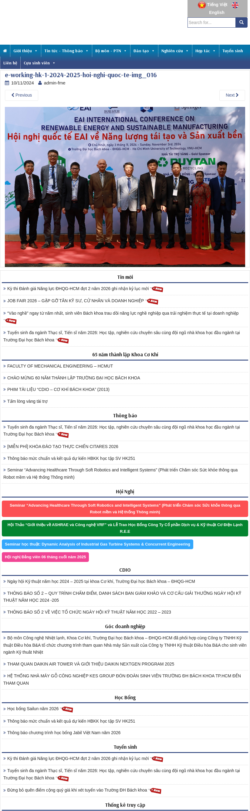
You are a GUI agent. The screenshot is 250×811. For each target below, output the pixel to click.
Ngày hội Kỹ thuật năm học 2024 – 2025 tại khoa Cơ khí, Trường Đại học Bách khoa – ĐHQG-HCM (99, 581)
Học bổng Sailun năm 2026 (38, 709)
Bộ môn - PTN (111, 50)
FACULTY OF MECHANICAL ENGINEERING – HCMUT (58, 366)
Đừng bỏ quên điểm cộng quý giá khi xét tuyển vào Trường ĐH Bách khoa (82, 790)
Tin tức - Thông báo (66, 50)
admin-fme (55, 82)
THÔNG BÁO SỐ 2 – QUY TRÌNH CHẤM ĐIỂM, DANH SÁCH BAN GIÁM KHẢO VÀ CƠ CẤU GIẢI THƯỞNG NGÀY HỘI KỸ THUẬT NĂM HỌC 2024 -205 (122, 597)
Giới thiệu (25, 50)
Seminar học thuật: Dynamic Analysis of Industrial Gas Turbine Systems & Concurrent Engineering (97, 544)
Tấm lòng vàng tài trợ (25, 401)
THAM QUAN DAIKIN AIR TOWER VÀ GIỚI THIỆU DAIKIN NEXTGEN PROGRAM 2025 (88, 664)
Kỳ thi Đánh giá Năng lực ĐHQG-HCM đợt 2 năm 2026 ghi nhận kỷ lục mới (83, 289)
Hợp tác (205, 50)
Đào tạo (144, 50)
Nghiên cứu (175, 50)
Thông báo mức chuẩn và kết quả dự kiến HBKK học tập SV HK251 (69, 458)
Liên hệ (10, 63)
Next (232, 95)
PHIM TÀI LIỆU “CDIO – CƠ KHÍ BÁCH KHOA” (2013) (56, 389)
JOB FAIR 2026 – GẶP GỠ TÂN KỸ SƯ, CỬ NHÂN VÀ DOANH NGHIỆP (81, 301)
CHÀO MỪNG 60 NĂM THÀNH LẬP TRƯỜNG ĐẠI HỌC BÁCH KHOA (71, 377)
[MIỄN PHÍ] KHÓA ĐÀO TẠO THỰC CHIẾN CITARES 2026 (60, 446)
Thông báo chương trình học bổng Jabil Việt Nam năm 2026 (61, 732)
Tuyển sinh (232, 50)
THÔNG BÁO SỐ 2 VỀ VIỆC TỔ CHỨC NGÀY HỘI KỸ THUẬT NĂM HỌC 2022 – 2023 (87, 612)
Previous (21, 95)
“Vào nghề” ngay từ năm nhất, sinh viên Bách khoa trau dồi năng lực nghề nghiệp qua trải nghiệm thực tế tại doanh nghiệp (120, 318)
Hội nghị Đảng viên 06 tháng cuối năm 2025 (45, 557)
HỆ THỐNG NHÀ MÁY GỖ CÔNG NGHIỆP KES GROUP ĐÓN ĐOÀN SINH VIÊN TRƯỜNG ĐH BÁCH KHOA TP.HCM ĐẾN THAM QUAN (122, 679)
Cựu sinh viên (40, 63)
